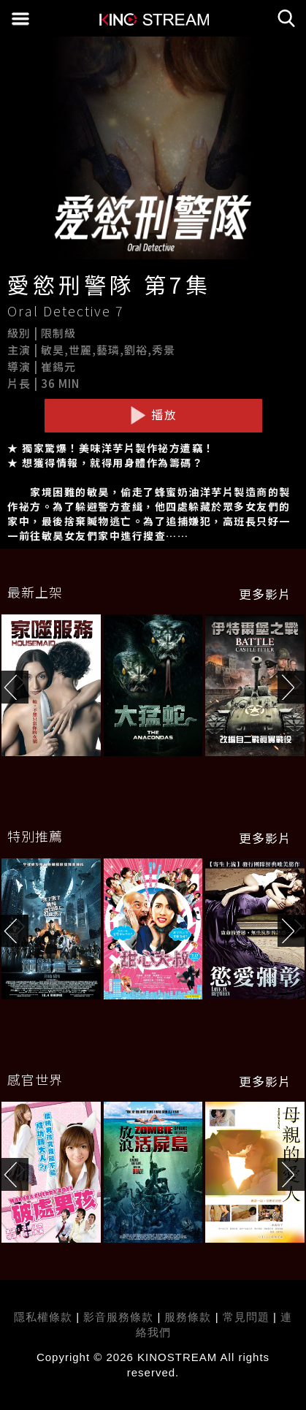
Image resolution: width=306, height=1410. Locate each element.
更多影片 (265, 594)
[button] (292, 687)
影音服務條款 (118, 1317)
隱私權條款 (43, 1317)
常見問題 (246, 1317)
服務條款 (189, 1317)
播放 (153, 414)
